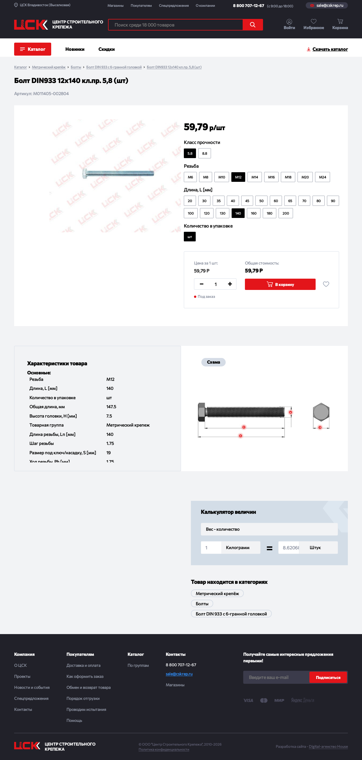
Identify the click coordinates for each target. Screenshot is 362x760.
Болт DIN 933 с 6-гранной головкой (114, 67)
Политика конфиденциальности (164, 749)
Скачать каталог (330, 49)
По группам (138, 665)
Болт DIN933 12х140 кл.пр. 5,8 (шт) (174, 67)
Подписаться (328, 677)
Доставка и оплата (83, 665)
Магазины (115, 5)
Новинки (74, 49)
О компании (205, 5)
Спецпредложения (174, 5)
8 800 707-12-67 (248, 5)
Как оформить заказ (85, 676)
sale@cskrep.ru (329, 5)
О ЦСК (20, 665)
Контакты (23, 709)
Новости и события (31, 687)
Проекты (22, 676)
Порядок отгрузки (83, 698)
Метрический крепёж (49, 67)
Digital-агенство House (328, 746)
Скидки (106, 49)
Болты (76, 67)
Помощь (74, 720)
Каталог (20, 67)
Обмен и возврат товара (88, 687)
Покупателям (141, 5)
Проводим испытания (86, 709)
